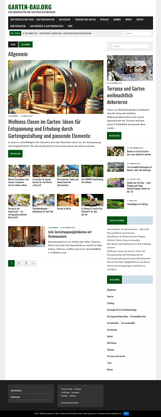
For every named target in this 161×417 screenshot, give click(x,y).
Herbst (128, 19)
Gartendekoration (70, 402)
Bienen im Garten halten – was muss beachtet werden (139, 153)
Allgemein (13, 116)
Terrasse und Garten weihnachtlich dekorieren (126, 95)
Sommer (117, 19)
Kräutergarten (18, 26)
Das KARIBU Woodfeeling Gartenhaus (92, 181)
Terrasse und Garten (85, 19)
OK (126, 414)
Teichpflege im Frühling (137, 204)
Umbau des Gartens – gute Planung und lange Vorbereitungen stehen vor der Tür (139, 187)
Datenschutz (16, 390)
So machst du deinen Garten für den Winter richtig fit (42, 182)
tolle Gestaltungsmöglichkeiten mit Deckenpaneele (69, 234)
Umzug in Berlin (64, 208)
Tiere (70, 26)
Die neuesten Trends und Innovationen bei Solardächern (68, 182)
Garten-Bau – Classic (71, 388)
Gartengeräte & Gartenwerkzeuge (46, 26)
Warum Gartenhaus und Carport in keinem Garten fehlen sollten (18, 182)
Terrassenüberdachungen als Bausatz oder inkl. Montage (139, 168)
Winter (139, 19)
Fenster (110, 296)
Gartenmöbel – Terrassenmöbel (121, 323)
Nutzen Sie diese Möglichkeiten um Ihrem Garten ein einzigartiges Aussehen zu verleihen (128, 265)
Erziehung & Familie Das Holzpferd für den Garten (91, 211)
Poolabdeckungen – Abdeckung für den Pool (42, 210)
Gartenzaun (112, 329)
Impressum (15, 396)
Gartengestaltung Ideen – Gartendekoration (32, 19)
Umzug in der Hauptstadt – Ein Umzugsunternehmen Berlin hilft (17, 213)
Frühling (104, 19)
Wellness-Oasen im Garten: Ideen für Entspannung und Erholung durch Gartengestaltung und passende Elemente (49, 128)
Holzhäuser (64, 19)
